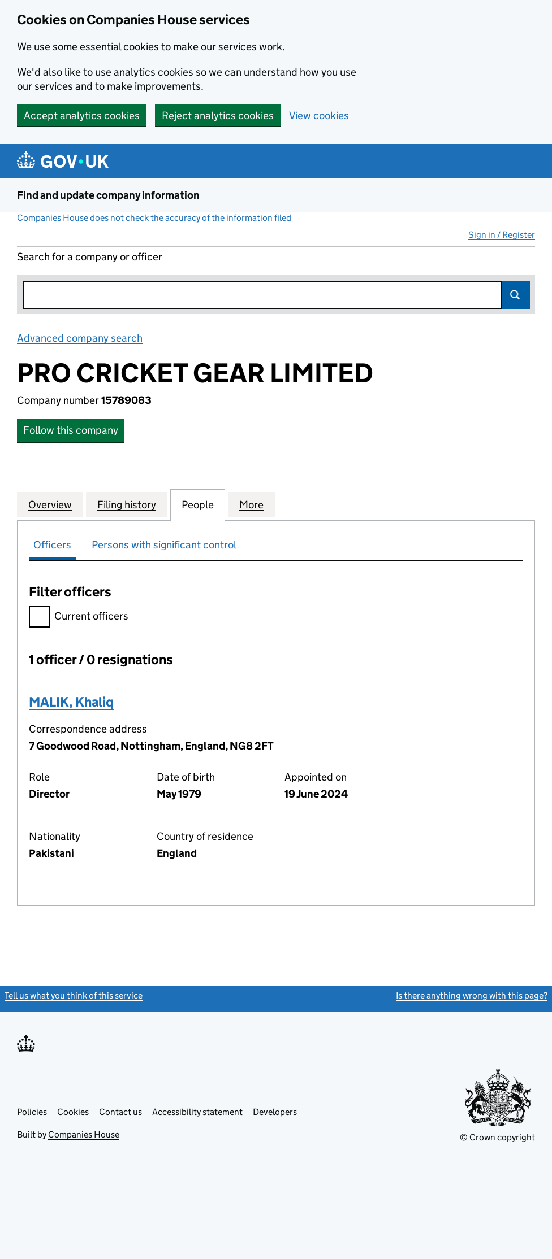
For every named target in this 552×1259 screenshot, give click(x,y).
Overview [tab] (50, 504)
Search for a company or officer (89, 256)
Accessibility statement (197, 1111)
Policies (32, 1111)
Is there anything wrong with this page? (471, 995)
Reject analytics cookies (218, 115)
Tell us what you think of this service (74, 995)
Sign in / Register (501, 234)
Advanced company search (80, 338)
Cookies (73, 1111)
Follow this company (70, 430)
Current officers (78, 617)
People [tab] (198, 504)
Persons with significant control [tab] (164, 544)
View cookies (319, 115)
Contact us (120, 1111)
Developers (275, 1111)
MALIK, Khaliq (71, 702)
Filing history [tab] (126, 504)
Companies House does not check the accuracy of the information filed (154, 217)
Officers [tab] (52, 544)
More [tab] (251, 504)
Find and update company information (108, 195)
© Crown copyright (497, 1137)
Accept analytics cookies (82, 115)
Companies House (83, 1134)
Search (516, 295)
